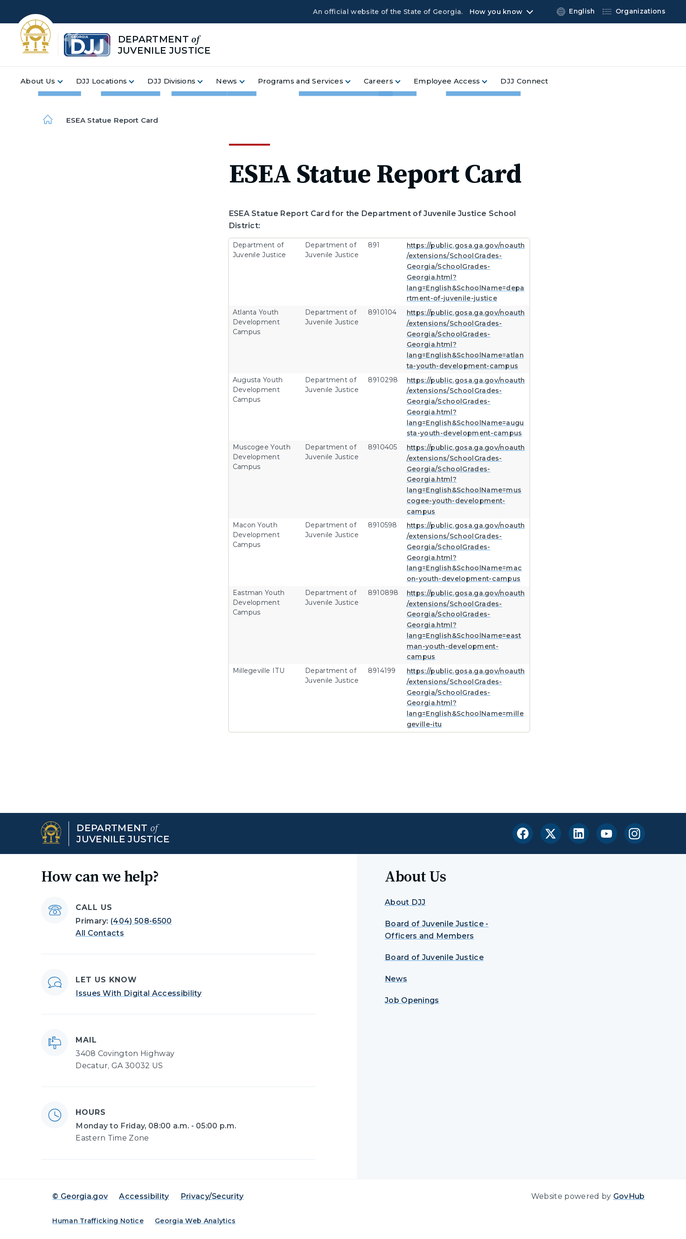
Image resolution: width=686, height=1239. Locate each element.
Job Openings (412, 1000)
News (396, 978)
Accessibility (144, 1196)
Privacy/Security (212, 1196)
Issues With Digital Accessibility (139, 993)
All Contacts (100, 933)
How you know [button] (496, 11)
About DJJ (405, 902)
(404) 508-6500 (141, 921)
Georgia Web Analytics (195, 1221)
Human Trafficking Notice (98, 1221)
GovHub (629, 1196)
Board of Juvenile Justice (434, 957)
